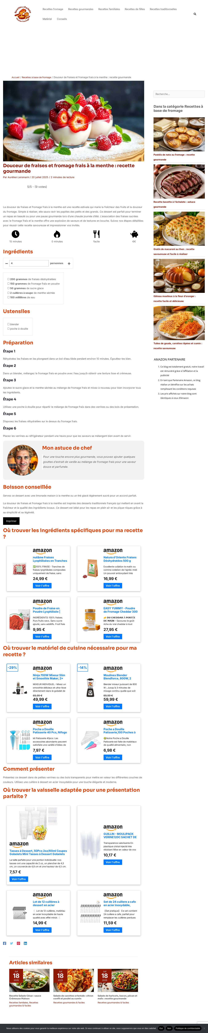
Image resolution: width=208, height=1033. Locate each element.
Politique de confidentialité (188, 1028)
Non (169, 1028)
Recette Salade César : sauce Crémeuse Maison (25, 997)
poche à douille (19, 328)
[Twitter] (11, 943)
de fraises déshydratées (33, 279)
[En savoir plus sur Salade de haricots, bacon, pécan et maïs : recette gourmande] (118, 980)
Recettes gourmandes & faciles (69, 1002)
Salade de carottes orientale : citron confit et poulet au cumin (73, 997)
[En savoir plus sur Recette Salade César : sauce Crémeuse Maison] (29, 980)
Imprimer (11, 520)
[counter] (29, 263)
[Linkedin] (25, 943)
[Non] (204, 1028)
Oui (161, 1028)
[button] (195, 14)
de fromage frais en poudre (35, 283)
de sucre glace (27, 288)
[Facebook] (4, 943)
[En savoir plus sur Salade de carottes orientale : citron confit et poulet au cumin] (73, 980)
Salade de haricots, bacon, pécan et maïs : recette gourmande (117, 997)
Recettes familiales (18, 1002)
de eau (22, 297)
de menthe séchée (32, 292)
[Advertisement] (104, 51)
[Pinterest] (18, 943)
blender (14, 324)
